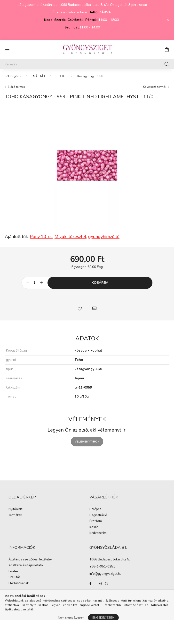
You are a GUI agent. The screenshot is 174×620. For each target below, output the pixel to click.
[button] (80, 308)
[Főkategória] (13, 76)
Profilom (95, 521)
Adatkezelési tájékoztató (25, 565)
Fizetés (13, 572)
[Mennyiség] (35, 283)
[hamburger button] (7, 49)
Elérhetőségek (18, 583)
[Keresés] (87, 64)
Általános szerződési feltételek (30, 560)
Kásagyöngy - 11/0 (90, 76)
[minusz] (28, 282)
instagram (100, 583)
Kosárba (100, 282)
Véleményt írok (87, 441)
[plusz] (41, 282)
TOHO (61, 76)
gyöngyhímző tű (103, 236)
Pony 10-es (41, 236)
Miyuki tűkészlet (70, 236)
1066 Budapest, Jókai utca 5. (109, 559)
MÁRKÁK (39, 76)
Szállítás (14, 577)
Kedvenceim (98, 533)
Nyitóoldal (16, 509)
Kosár (93, 527)
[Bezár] (168, 20)
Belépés (95, 509)
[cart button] (167, 49)
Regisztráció (98, 515)
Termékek (15, 515)
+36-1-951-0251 (102, 566)
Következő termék (154, 87)
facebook (90, 583)
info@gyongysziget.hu (105, 574)
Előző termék (16, 87)
